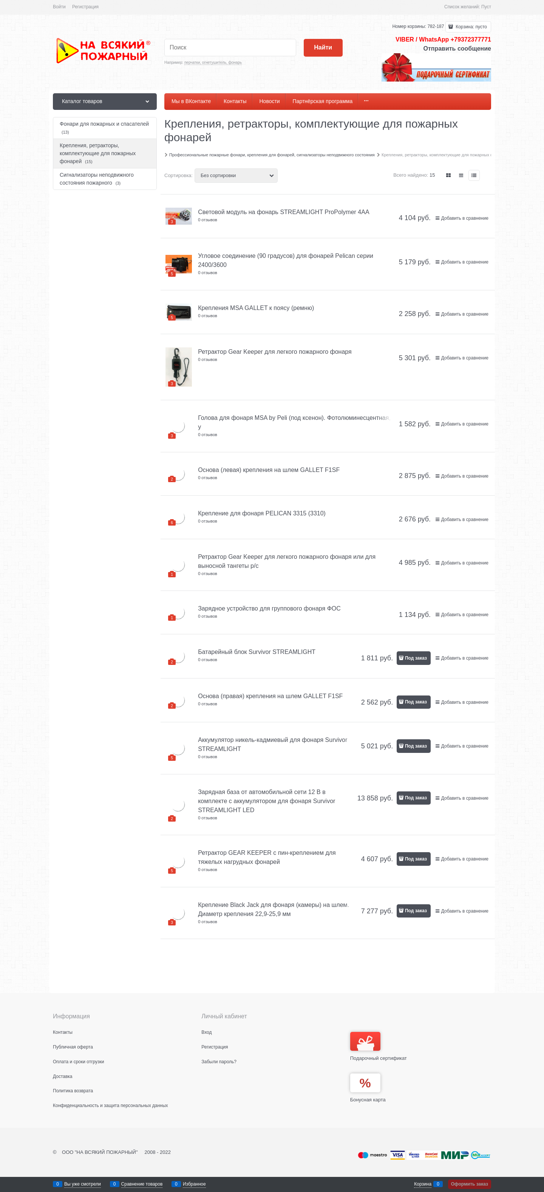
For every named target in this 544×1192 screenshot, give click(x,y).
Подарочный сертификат (378, 1046)
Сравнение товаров (142, 1184)
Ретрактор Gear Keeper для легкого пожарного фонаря (274, 352)
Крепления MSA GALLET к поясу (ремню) (256, 308)
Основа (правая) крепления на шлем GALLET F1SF (270, 696)
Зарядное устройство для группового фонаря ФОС (269, 608)
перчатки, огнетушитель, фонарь (213, 62)
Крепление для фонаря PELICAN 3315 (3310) (262, 513)
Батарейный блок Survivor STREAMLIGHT (256, 652)
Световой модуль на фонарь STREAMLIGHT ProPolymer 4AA (283, 212)
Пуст (486, 6)
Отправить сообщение (457, 48)
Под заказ (416, 658)
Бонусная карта (368, 1100)
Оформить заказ (469, 1184)
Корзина (422, 1184)
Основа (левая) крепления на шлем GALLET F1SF (269, 470)
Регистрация (85, 6)
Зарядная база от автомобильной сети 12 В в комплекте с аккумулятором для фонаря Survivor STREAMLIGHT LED (266, 801)
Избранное (194, 1184)
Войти (59, 6)
